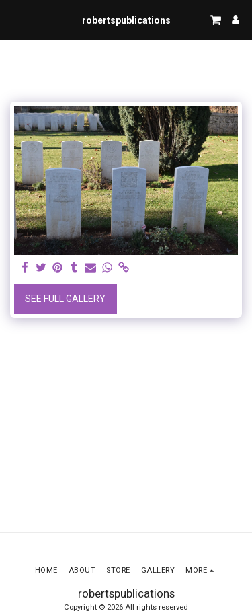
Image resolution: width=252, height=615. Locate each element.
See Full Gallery (65, 298)
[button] (14, 19)
